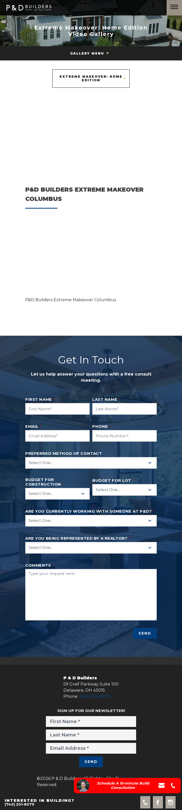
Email (33, 426)
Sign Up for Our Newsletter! (91, 710)
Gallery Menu (87, 53)
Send (144, 633)
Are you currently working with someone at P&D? (90, 511)
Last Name (106, 399)
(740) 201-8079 (94, 696)
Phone (101, 426)
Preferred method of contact (63, 453)
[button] (91, 258)
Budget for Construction (44, 482)
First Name (40, 399)
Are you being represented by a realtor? (77, 538)
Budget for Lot (113, 480)
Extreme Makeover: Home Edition (91, 78)
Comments (39, 565)
